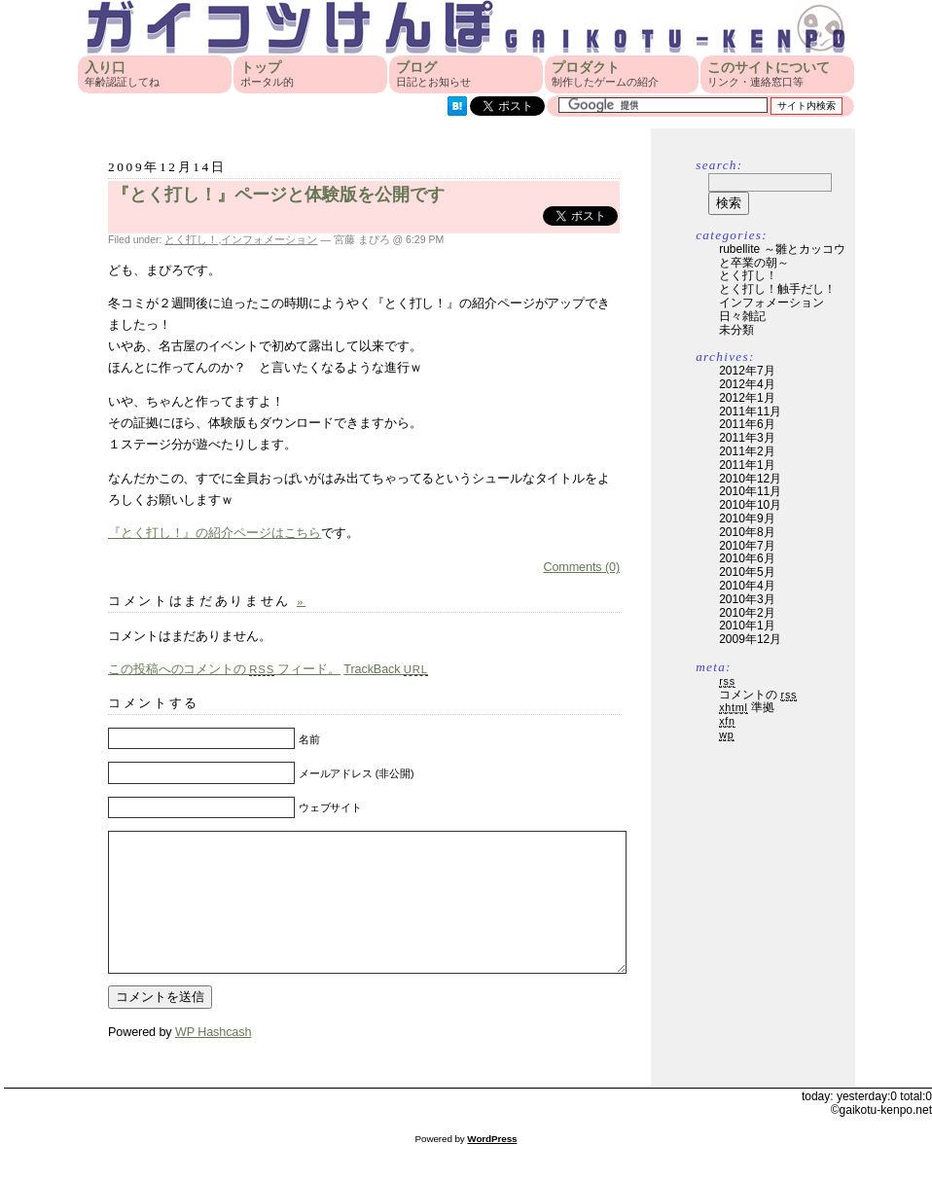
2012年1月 (746, 398)
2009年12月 (750, 639)
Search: (719, 165)
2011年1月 (746, 465)
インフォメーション (269, 239)
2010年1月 (746, 625)
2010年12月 (750, 478)
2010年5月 (746, 572)
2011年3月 (746, 438)
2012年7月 (746, 370)
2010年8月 (746, 532)
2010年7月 (746, 546)
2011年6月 (746, 424)
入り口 (122, 74)
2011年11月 (750, 411)
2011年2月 (746, 451)
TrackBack (385, 669)
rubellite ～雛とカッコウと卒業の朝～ (781, 255)
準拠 (746, 707)
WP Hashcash (213, 1061)
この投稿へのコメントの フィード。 (224, 669)
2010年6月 (746, 558)
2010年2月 (746, 613)
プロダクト (605, 74)
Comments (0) (581, 567)
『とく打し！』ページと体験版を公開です (278, 194)
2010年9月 (746, 518)
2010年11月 (750, 491)
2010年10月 (750, 505)
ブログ (433, 74)
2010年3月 (746, 599)
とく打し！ (191, 239)
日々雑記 (742, 316)
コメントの (758, 694)
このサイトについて (768, 74)
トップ (267, 74)
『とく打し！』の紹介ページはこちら (214, 533)
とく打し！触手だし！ (777, 289)
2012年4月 (746, 384)
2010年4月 (746, 585)
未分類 (736, 330)
